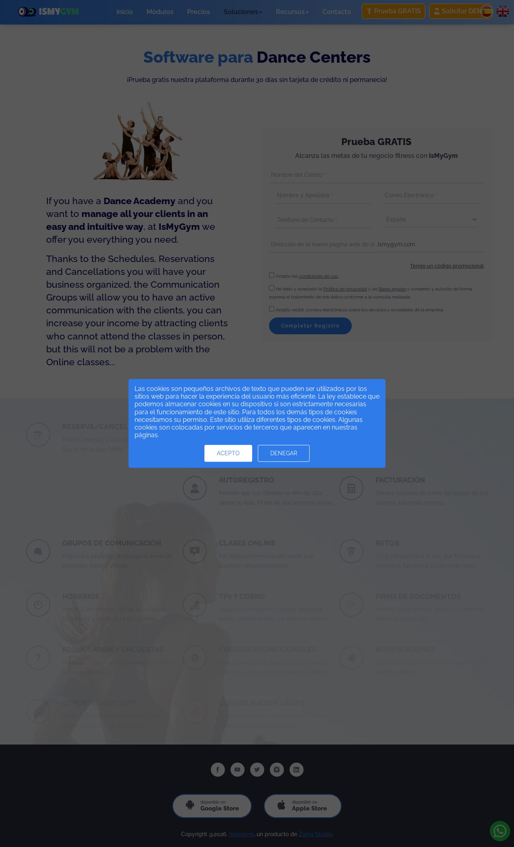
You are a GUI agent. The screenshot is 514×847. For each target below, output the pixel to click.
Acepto (228, 453)
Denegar (283, 453)
